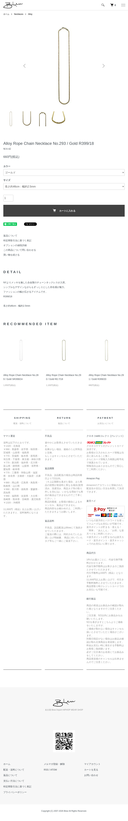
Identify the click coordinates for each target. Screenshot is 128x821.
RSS (46, 769)
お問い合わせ (91, 775)
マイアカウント (92, 764)
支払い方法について (13, 781)
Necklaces (18, 14)
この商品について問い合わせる (19, 250)
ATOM (53, 769)
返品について (10, 235)
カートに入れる (64, 210)
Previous (24, 65)
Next (103, 65)
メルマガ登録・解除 (54, 764)
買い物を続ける (11, 254)
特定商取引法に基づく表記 (17, 240)
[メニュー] (123, 5)
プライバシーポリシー (15, 792)
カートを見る (91, 769)
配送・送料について (13, 769)
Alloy (30, 14)
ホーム (6, 14)
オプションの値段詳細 (15, 245)
